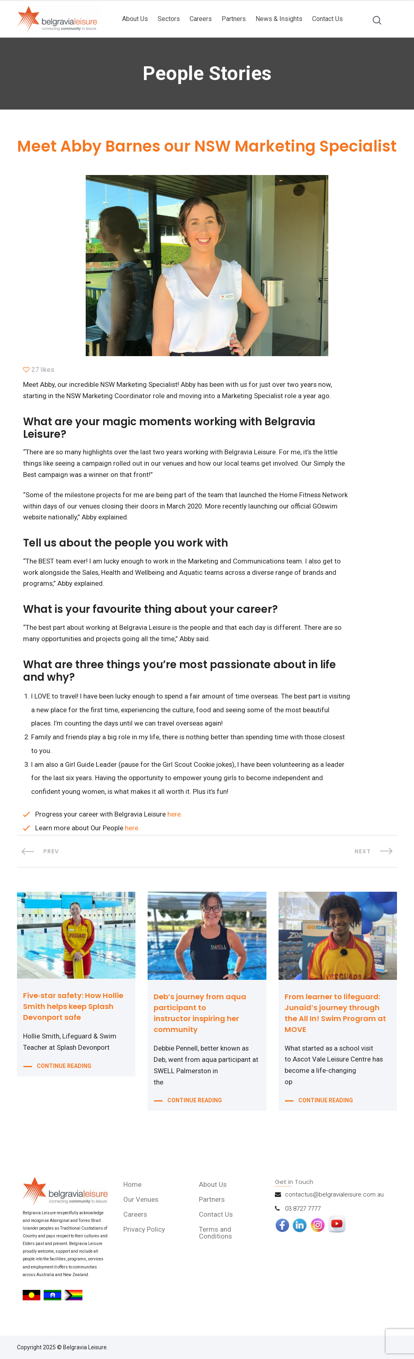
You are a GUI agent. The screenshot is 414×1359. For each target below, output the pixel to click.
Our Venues (141, 1204)
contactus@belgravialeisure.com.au (334, 1199)
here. (176, 819)
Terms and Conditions (215, 1237)
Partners (234, 19)
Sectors (169, 19)
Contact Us (327, 19)
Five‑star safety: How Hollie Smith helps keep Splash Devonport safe (73, 1011)
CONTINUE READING (64, 1072)
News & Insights (279, 19)
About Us (135, 19)
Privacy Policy (144, 1234)
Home (133, 1189)
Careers (201, 19)
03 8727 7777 (303, 1213)
